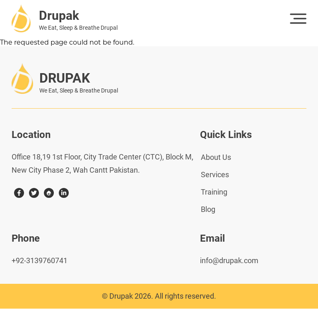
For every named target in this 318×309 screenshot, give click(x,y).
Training (214, 192)
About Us (216, 157)
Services (215, 174)
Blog (208, 209)
